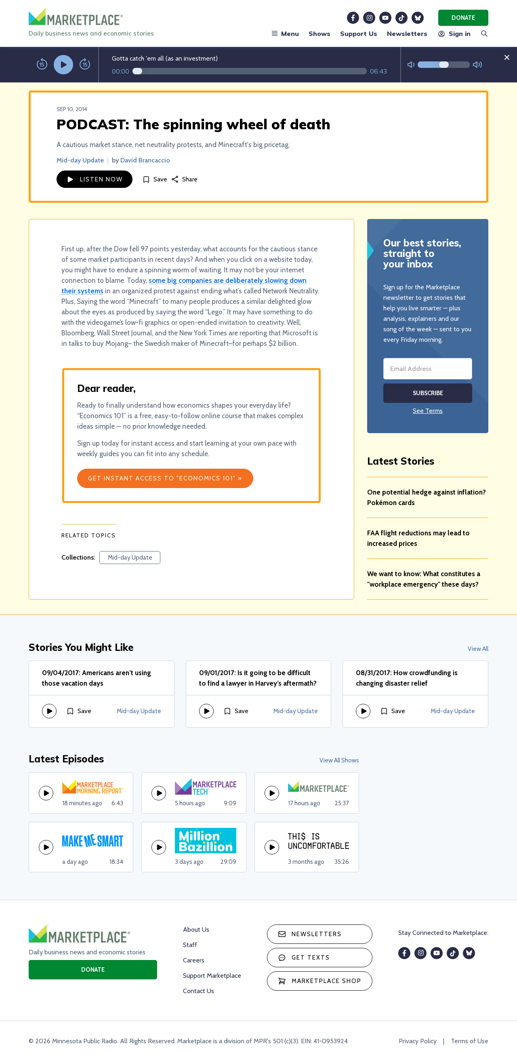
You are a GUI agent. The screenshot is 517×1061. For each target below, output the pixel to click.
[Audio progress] (249, 71)
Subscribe (428, 393)
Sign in (454, 33)
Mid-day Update (80, 160)
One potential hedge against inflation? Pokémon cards (426, 497)
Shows (319, 33)
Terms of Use (469, 1041)
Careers (193, 960)
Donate (463, 17)
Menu (285, 33)
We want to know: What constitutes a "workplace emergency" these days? (423, 579)
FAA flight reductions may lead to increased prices (418, 538)
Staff (190, 945)
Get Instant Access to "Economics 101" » (165, 478)
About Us (196, 929)
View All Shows (339, 760)
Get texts (304, 958)
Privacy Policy (418, 1041)
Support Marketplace (212, 975)
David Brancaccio (145, 160)
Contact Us (198, 991)
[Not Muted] (411, 64)
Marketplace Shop (319, 981)
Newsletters (407, 33)
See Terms (428, 411)
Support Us (358, 33)
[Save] (154, 179)
